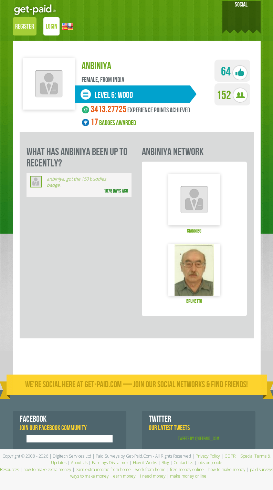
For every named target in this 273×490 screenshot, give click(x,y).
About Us (79, 463)
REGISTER (24, 27)
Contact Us (183, 463)
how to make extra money (47, 469)
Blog (165, 463)
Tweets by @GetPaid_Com (198, 438)
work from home (150, 469)
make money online (188, 476)
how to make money (226, 469)
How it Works (145, 463)
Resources (9, 469)
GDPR (230, 456)
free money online (187, 469)
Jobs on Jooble (210, 463)
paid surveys (261, 469)
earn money (124, 476)
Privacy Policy (208, 456)
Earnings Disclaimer (110, 463)
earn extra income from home (103, 469)
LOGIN (51, 27)
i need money (153, 476)
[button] (67, 27)
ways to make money (89, 476)
